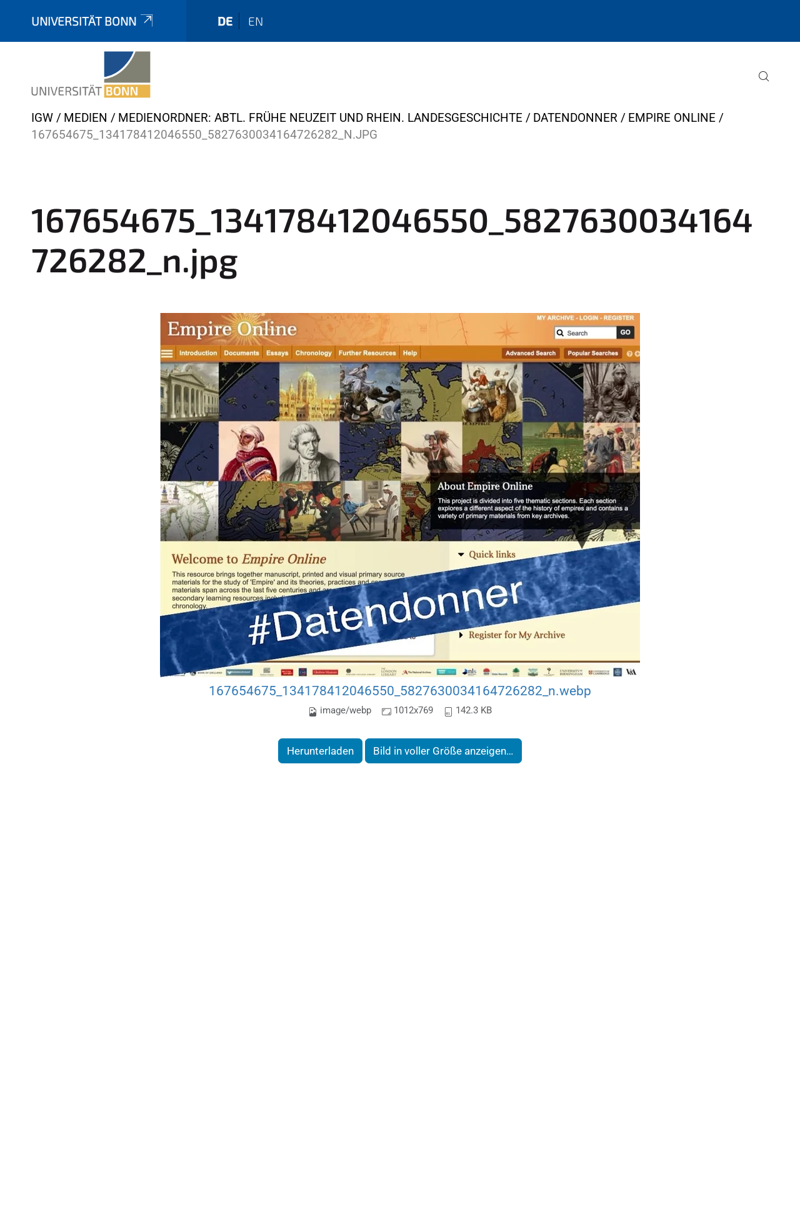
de (225, 21)
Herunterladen (320, 751)
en (255, 21)
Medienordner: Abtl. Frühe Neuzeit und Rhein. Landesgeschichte (320, 118)
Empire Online (672, 118)
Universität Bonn (93, 21)
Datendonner (575, 118)
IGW (42, 118)
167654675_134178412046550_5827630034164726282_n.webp (400, 690)
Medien (86, 118)
